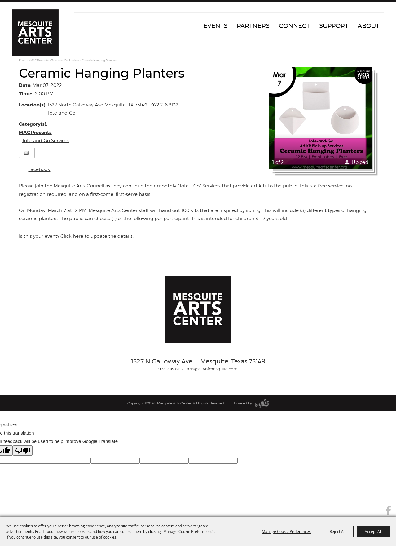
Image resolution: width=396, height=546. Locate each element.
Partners (253, 25)
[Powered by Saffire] (262, 403)
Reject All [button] (337, 531)
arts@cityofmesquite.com (212, 368)
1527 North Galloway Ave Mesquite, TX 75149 (97, 105)
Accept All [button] (373, 531)
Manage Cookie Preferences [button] (286, 531)
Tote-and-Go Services (65, 60)
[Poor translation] (23, 450)
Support (333, 25)
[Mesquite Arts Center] (35, 32)
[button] (320, 118)
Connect (294, 25)
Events (215, 25)
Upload (360, 162)
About (368, 25)
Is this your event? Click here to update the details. (76, 236)
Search (387, 496)
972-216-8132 (171, 368)
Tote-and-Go (61, 113)
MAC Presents (39, 60)
